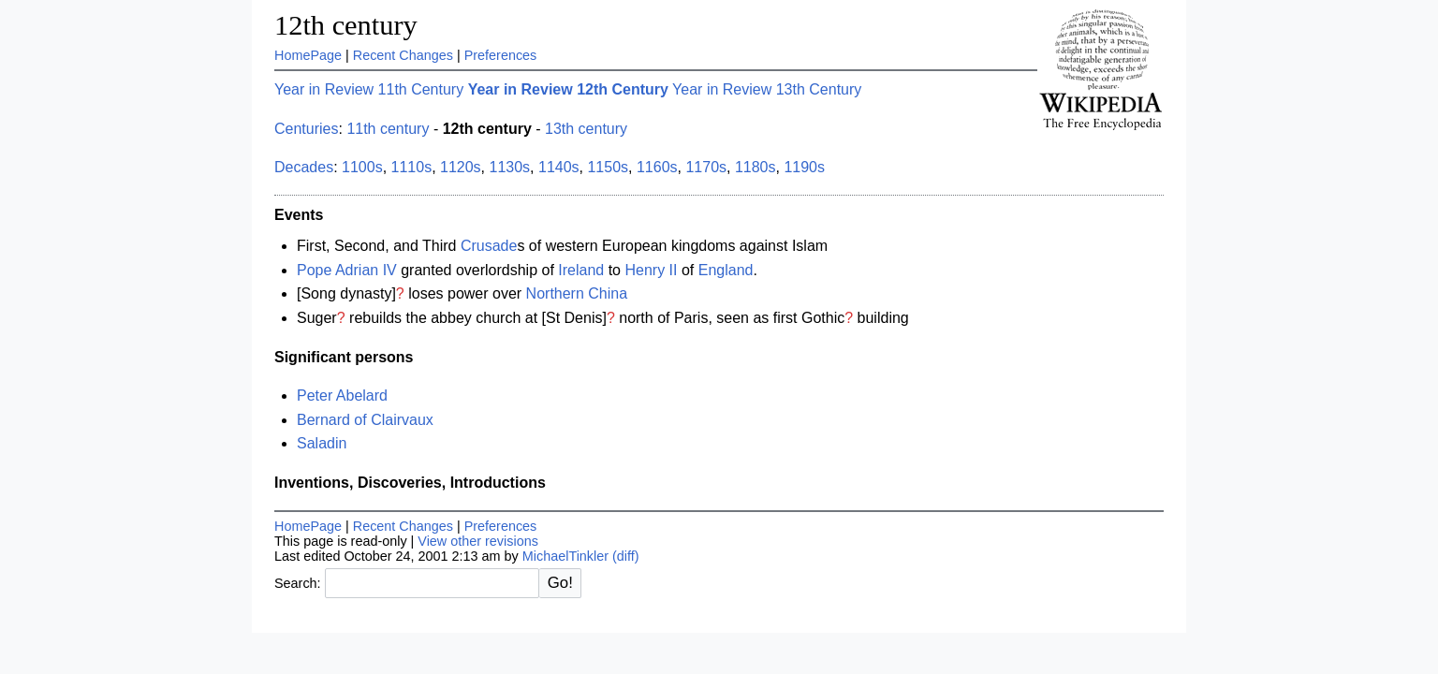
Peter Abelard (342, 395)
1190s (804, 167)
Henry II (650, 270)
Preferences (500, 55)
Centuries (306, 129)
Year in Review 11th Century (368, 89)
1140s (559, 167)
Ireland (581, 270)
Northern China (577, 293)
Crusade (489, 246)
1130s (510, 167)
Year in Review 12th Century (568, 89)
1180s (755, 167)
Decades (303, 167)
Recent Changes (403, 55)
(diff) (625, 556)
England (726, 270)
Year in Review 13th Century (766, 89)
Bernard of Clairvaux (365, 420)
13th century (586, 129)
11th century (387, 129)
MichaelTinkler (565, 556)
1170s (705, 167)
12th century (346, 25)
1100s (362, 167)
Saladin (321, 443)
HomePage (308, 55)
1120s (460, 167)
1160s (657, 167)
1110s (412, 167)
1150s (607, 167)
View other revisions (478, 541)
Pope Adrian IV (347, 270)
